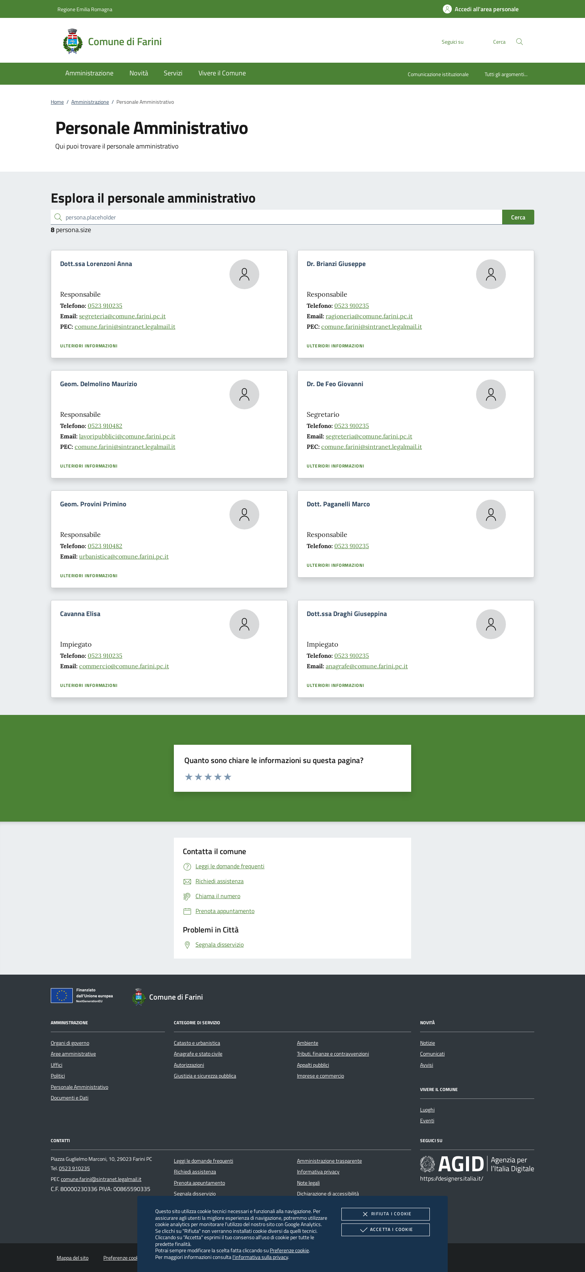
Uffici (56, 1065)
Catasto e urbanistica (197, 1043)
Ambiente (307, 1043)
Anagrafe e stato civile (198, 1054)
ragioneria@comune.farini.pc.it (369, 316)
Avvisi (426, 1065)
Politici (58, 1076)
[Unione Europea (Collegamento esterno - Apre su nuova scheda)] (84, 997)
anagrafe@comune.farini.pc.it (367, 666)
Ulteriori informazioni (89, 346)
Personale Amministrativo (79, 1087)
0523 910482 (105, 425)
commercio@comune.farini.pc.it (124, 666)
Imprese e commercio (320, 1076)
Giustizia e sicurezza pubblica (205, 1076)
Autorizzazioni (189, 1065)
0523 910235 (105, 305)
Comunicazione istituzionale (438, 74)
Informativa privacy (318, 1172)
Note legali (308, 1183)
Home (57, 102)
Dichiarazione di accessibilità (328, 1194)
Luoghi (427, 1110)
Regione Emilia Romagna (84, 9)
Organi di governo (70, 1043)
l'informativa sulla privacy (260, 1257)
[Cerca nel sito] (520, 42)
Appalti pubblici (313, 1065)
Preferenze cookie (289, 1250)
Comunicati (432, 1054)
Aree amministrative (73, 1054)
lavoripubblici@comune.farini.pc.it (127, 436)
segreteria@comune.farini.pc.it (122, 316)
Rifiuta (385, 1214)
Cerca (518, 217)
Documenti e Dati (69, 1098)
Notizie (427, 1043)
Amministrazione (90, 102)
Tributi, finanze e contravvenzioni (333, 1054)
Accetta (385, 1230)
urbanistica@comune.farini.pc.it (124, 556)
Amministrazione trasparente (329, 1161)
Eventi (427, 1120)
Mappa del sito (72, 1258)
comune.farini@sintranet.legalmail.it (125, 326)
